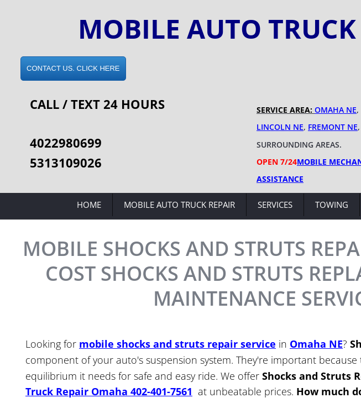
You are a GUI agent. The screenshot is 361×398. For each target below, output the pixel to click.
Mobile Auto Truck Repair (179, 204)
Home (89, 204)
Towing (331, 204)
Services (275, 204)
